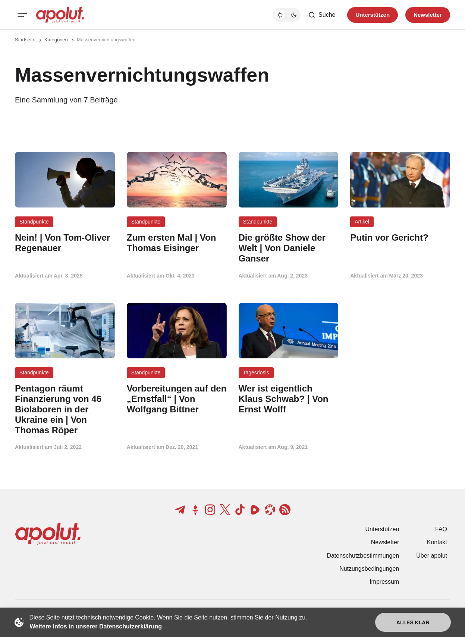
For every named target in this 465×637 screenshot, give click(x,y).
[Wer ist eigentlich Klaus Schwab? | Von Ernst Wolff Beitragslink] (289, 398)
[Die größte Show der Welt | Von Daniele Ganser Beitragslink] (289, 247)
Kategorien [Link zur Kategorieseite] (56, 39)
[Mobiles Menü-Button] (22, 14)
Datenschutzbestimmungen (363, 555)
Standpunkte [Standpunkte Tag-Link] (34, 222)
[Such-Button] (321, 14)
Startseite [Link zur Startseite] (25, 39)
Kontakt (437, 542)
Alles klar (413, 622)
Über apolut (431, 555)
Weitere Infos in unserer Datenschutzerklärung (96, 626)
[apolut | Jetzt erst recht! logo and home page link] (60, 15)
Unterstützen (382, 529)
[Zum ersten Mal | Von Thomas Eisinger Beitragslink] (177, 242)
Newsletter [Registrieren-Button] (428, 15)
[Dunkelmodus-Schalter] (287, 15)
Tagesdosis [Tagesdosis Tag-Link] (256, 372)
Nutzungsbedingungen (369, 568)
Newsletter (385, 542)
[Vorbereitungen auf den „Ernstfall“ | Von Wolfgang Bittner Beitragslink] (177, 398)
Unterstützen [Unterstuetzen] (372, 15)
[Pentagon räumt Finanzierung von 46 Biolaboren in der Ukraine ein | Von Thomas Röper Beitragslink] (65, 409)
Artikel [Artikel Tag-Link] (362, 222)
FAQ (441, 529)
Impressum (384, 582)
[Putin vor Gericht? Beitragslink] (400, 237)
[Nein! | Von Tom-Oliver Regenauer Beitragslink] (65, 242)
